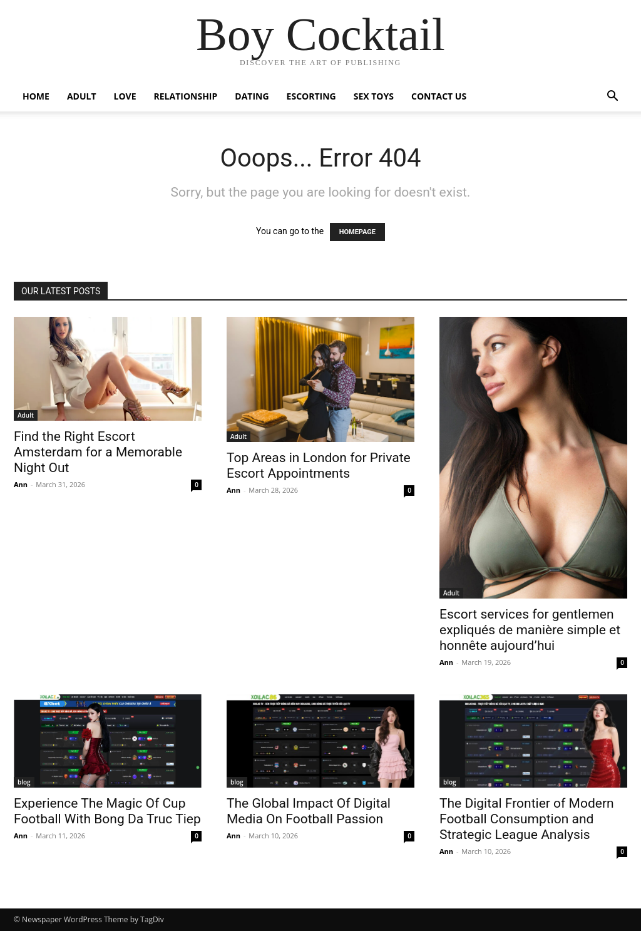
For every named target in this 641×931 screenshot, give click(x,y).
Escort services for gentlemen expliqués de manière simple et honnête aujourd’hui (529, 630)
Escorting (311, 96)
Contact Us (438, 96)
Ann (21, 484)
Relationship (186, 96)
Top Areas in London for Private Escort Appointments (319, 465)
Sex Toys (374, 96)
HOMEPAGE (357, 232)
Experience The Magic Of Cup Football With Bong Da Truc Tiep (107, 811)
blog (24, 782)
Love (125, 96)
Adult (81, 96)
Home (36, 96)
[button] (612, 97)
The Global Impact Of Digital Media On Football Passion (309, 811)
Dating (252, 96)
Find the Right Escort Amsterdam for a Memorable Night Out (98, 452)
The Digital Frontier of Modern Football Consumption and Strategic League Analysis (526, 819)
